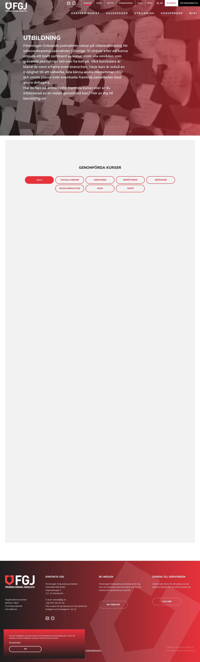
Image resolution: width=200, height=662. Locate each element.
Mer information (15, 642)
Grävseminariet (85, 13)
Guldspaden (117, 13)
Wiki (193, 13)
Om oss (99, 3)
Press (149, 3)
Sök (160, 3)
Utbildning (144, 13)
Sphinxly (180, 647)
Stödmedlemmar (125, 3)
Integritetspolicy (93, 650)
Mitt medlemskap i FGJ (189, 3)
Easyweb (171, 650)
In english (88, 3)
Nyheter (110, 3)
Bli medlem (171, 3)
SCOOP (140, 3)
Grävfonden (172, 13)
